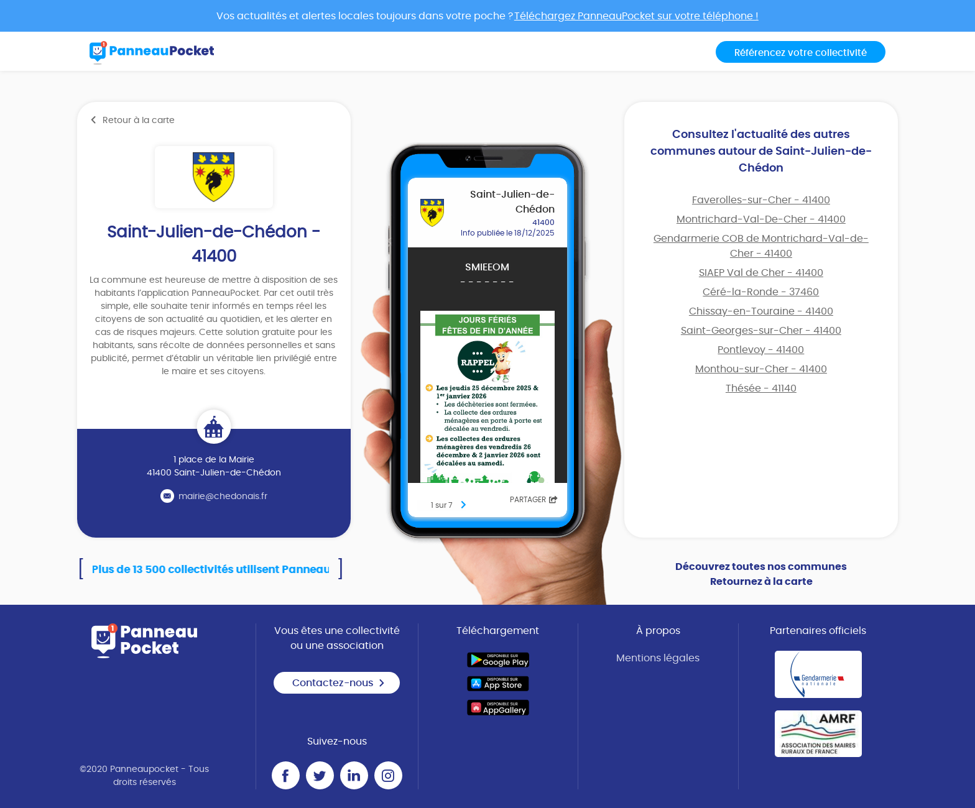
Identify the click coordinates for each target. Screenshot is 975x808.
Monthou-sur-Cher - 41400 (761, 369)
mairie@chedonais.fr (222, 496)
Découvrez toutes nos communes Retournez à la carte (761, 574)
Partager (534, 499)
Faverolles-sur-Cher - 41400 (761, 200)
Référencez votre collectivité (800, 53)
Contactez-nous (339, 683)
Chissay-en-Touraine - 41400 (761, 311)
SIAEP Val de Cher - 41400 (761, 273)
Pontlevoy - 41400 (761, 350)
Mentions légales (658, 658)
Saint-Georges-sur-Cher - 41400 (761, 331)
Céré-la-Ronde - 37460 (761, 292)
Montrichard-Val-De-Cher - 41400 (761, 219)
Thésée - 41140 (761, 388)
